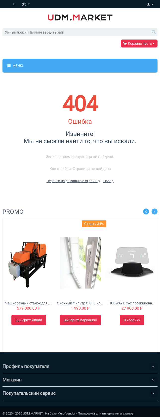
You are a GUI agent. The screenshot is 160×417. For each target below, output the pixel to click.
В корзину (132, 320)
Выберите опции (28, 320)
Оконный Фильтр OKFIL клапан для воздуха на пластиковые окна (80, 303)
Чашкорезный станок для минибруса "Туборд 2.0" (28, 303)
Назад (108, 181)
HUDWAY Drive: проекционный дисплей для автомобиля (132, 303)
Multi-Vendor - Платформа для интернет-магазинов (95, 413)
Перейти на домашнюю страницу (73, 181)
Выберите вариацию (80, 320)
